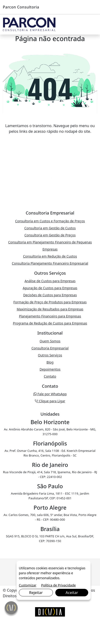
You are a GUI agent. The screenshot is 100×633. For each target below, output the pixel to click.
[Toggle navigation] (92, 24)
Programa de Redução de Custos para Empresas (50, 323)
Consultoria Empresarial (50, 348)
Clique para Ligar (50, 401)
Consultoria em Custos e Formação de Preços (50, 221)
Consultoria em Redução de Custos (50, 256)
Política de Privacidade (58, 585)
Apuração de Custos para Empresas (50, 288)
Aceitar (72, 592)
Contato (50, 376)
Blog (50, 362)
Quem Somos (50, 341)
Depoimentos (50, 369)
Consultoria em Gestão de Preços (50, 235)
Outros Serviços (50, 355)
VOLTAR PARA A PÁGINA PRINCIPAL (50, 140)
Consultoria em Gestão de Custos (50, 228)
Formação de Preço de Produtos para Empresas (50, 302)
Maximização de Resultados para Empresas (50, 309)
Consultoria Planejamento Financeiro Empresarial (50, 263)
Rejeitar (36, 592)
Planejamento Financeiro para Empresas (50, 316)
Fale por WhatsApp (50, 394)
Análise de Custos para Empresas (50, 281)
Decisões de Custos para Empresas (50, 295)
